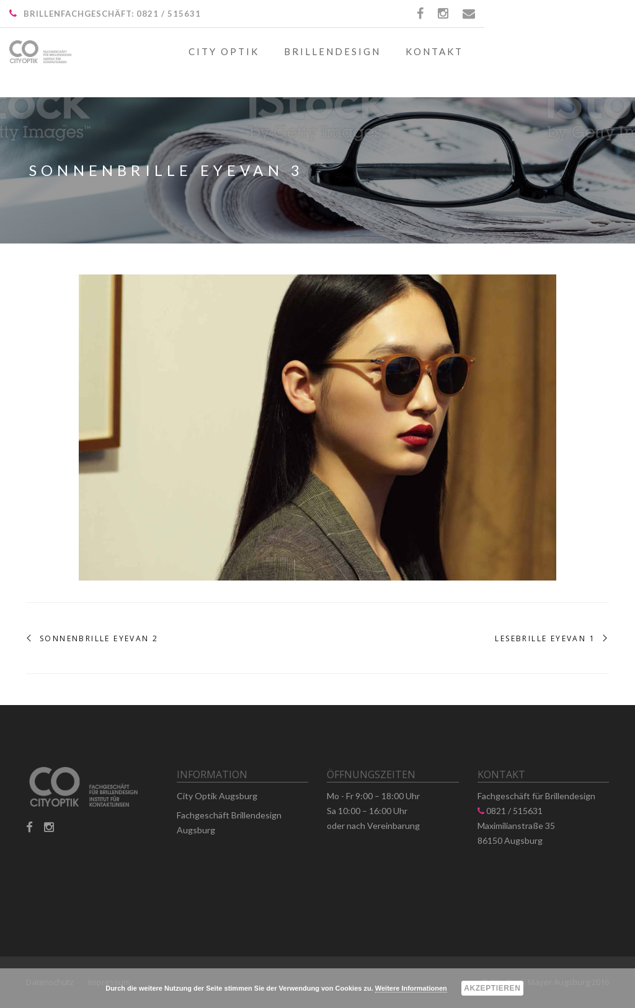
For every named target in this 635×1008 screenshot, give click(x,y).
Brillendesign (332, 51)
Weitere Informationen (411, 988)
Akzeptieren (492, 988)
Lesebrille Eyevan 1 (545, 638)
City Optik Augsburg (217, 796)
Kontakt (434, 51)
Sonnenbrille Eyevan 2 (99, 638)
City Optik (224, 51)
